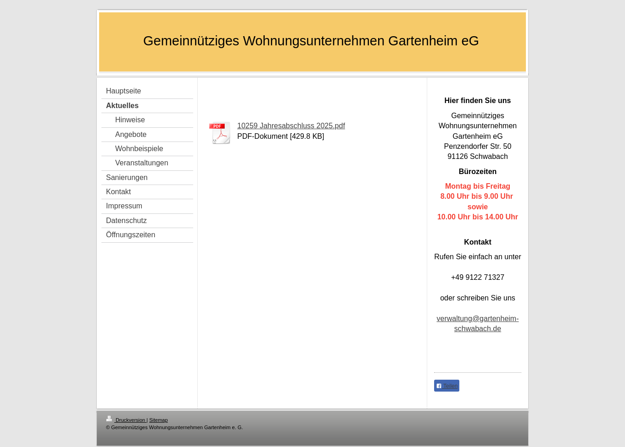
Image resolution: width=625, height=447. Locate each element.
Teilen (447, 386)
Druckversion (126, 420)
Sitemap (158, 420)
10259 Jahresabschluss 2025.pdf (291, 126)
